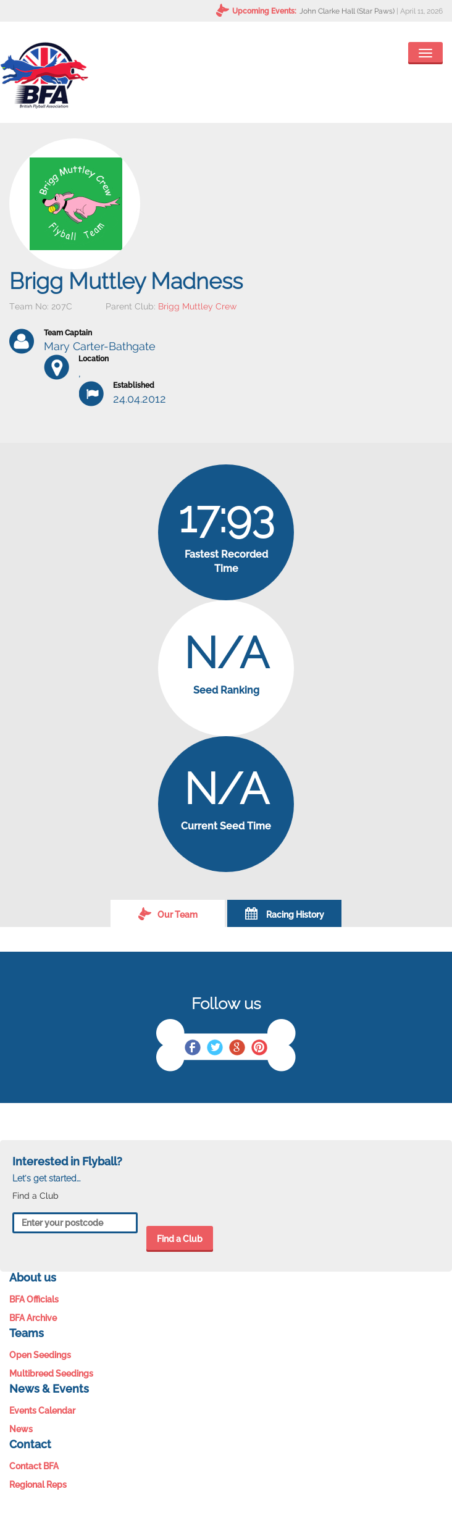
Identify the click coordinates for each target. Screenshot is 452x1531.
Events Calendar (42, 1411)
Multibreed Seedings (51, 1373)
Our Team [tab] (168, 913)
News (21, 1429)
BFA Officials (34, 1299)
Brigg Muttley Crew (197, 306)
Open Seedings (40, 1355)
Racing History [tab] (284, 913)
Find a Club (180, 1239)
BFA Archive (33, 1318)
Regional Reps (38, 1485)
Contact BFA (34, 1466)
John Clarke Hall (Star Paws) (347, 11)
